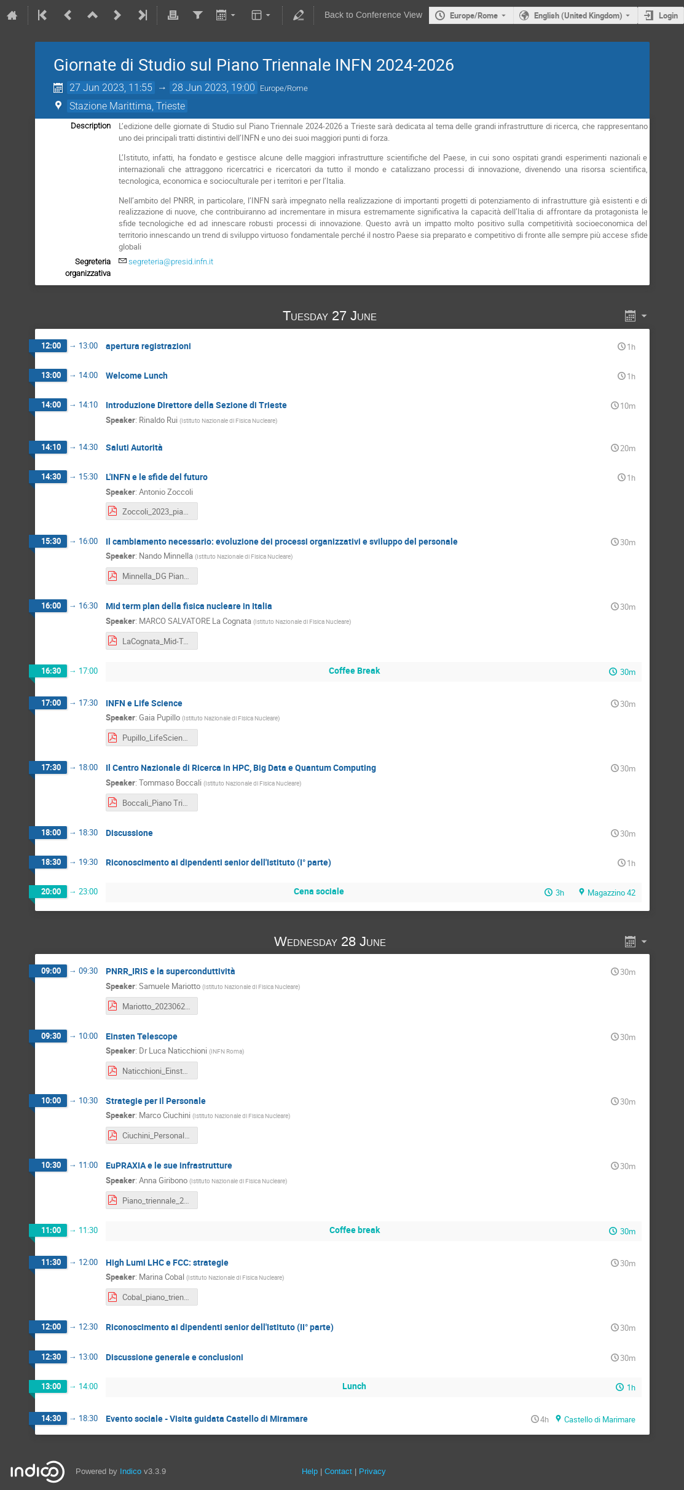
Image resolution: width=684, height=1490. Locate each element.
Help (310, 1471)
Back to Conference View (373, 15)
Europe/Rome (474, 15)
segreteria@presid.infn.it (170, 261)
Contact (338, 1471)
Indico (130, 1471)
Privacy (372, 1471)
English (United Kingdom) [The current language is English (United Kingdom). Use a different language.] (578, 15)
